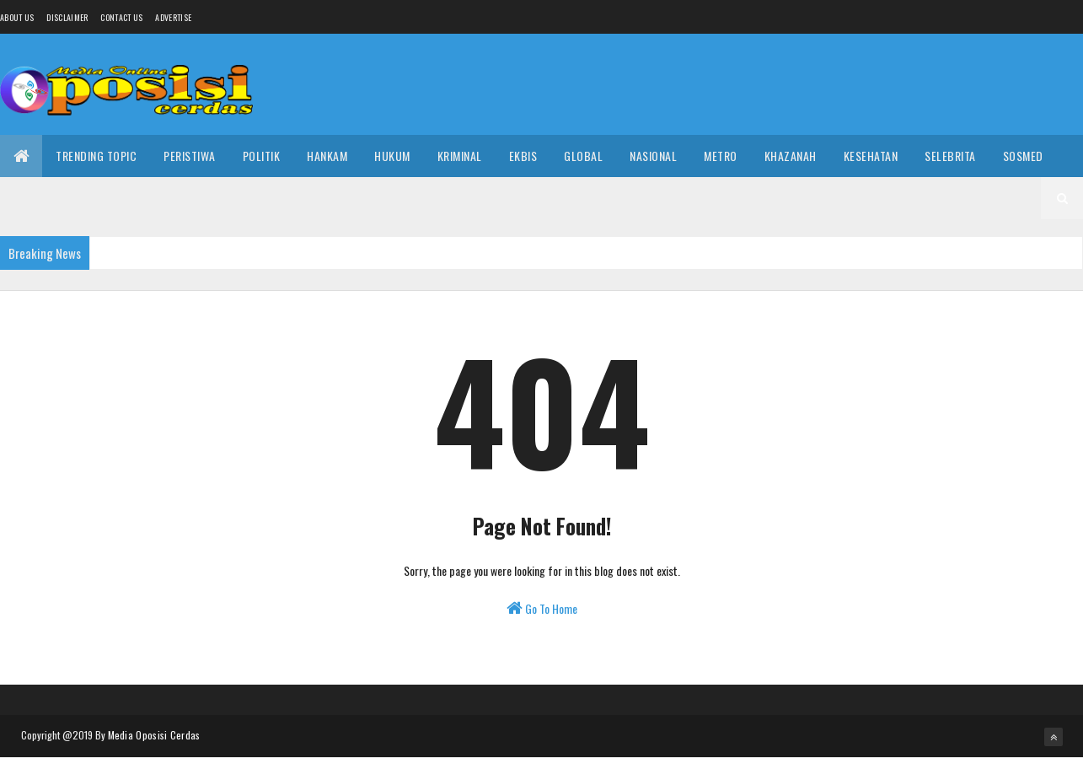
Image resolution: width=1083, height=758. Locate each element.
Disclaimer (67, 17)
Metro (720, 155)
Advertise (173, 17)
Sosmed (1023, 155)
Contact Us (121, 17)
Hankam (327, 155)
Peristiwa (190, 155)
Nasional (653, 155)
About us (17, 17)
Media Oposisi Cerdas (154, 735)
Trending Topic (96, 155)
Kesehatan (871, 155)
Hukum (392, 155)
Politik (262, 155)
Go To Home (542, 608)
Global (583, 155)
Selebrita (950, 155)
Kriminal (459, 155)
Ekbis (523, 155)
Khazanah (790, 155)
